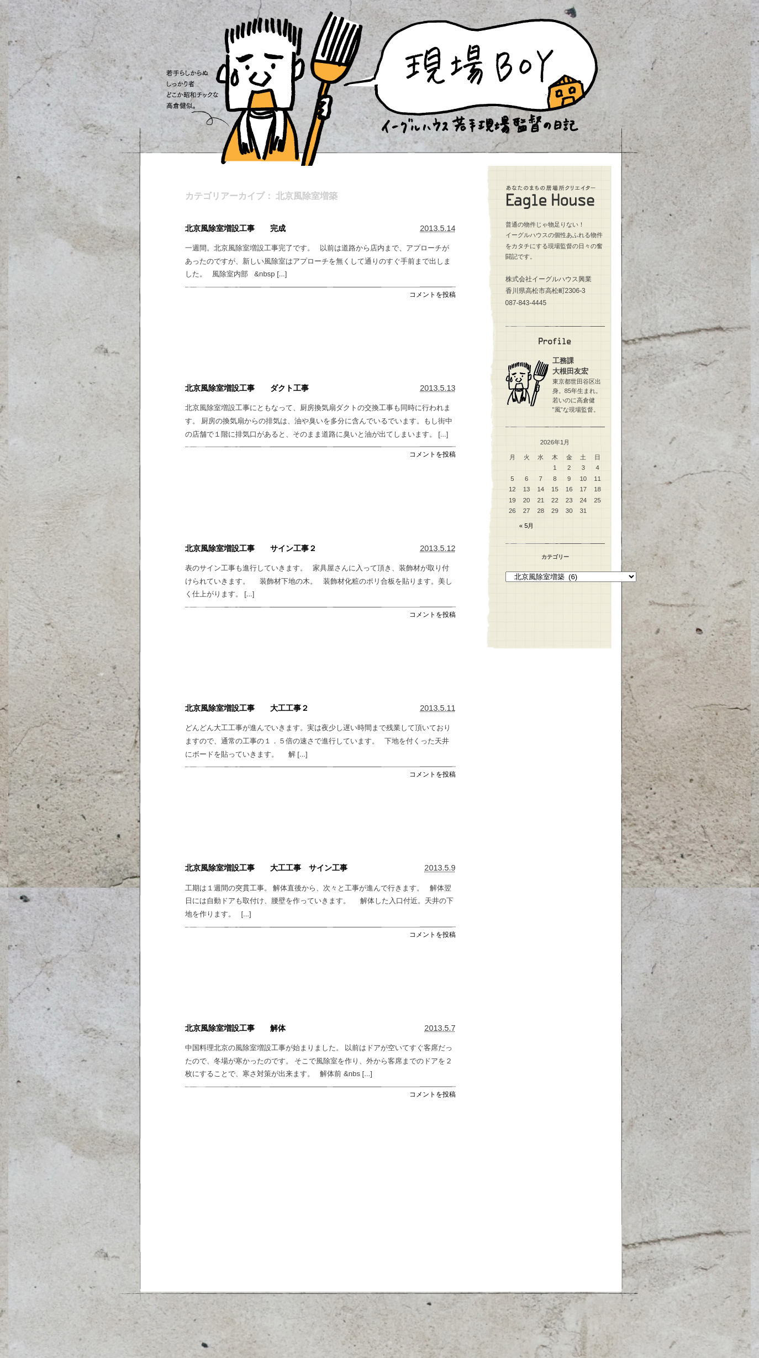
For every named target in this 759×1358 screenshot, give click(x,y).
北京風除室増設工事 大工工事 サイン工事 (266, 867)
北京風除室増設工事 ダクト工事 (247, 388)
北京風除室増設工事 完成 (235, 228)
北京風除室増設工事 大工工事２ (247, 708)
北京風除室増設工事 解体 (235, 1028)
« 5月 (526, 525)
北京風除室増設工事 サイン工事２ (251, 548)
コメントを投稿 (432, 294)
